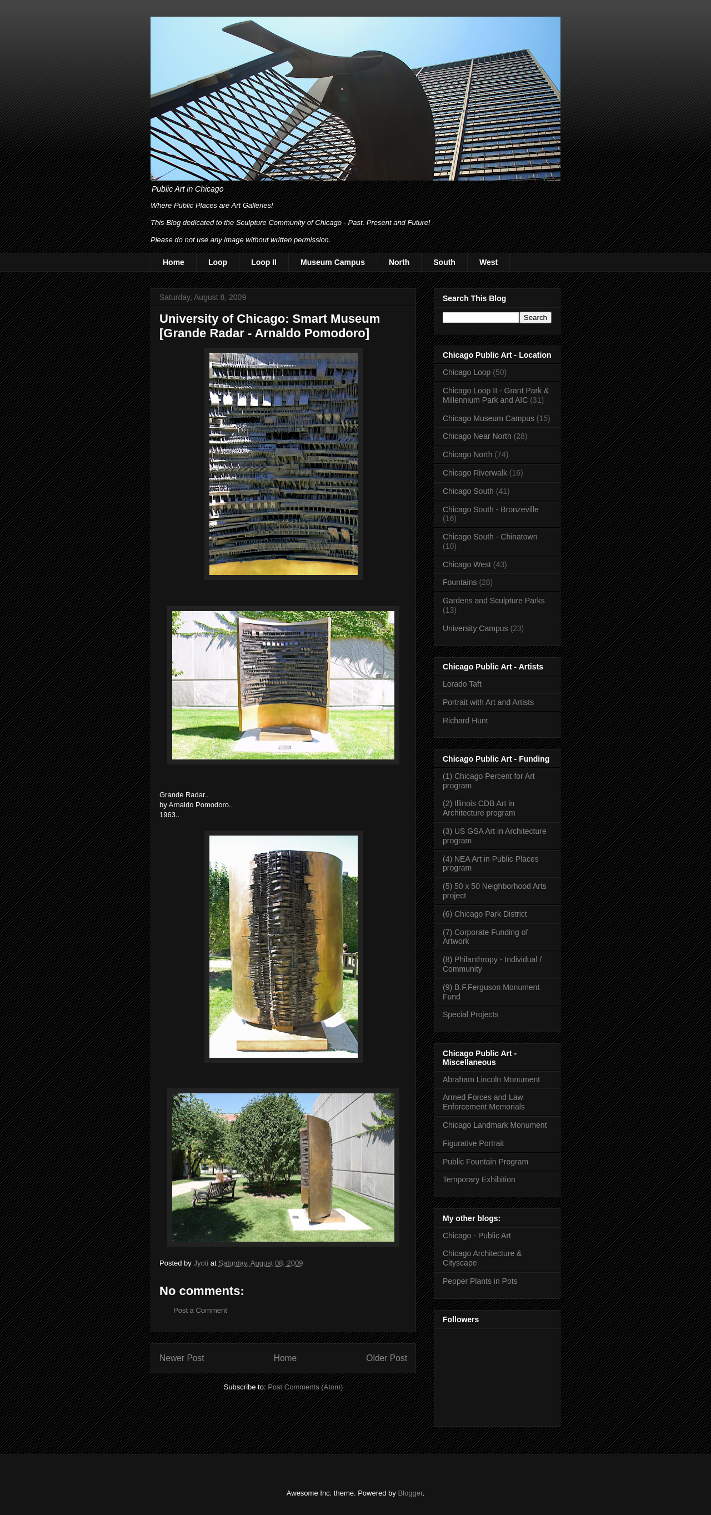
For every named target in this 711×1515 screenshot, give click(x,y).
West (488, 262)
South (444, 262)
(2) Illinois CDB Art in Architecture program (479, 808)
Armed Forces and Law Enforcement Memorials (484, 1102)
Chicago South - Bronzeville (491, 509)
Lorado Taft (462, 683)
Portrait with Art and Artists (488, 702)
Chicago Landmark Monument (495, 1125)
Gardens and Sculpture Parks (494, 600)
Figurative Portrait (473, 1143)
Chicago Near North (477, 436)
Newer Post (181, 1358)
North (399, 262)
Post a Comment (200, 1310)
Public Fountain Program (485, 1161)
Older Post (386, 1358)
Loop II (264, 262)
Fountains (460, 582)
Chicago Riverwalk (475, 472)
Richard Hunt (465, 720)
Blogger (410, 1493)
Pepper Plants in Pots (480, 1281)
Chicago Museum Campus (488, 418)
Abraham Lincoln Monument (491, 1079)
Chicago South (468, 491)
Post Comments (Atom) (305, 1387)
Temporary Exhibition (479, 1179)
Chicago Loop (466, 372)
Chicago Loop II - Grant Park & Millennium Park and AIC (496, 395)
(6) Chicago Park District (485, 913)
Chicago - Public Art (477, 1235)
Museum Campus (333, 262)
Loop (217, 262)
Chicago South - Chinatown (490, 536)
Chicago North (468, 454)
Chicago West (467, 564)
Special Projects (470, 1014)
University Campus (475, 628)
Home (173, 262)
